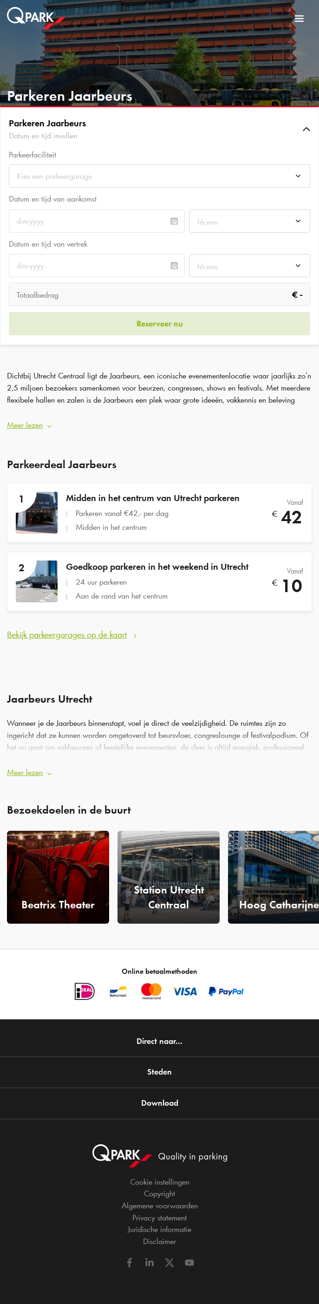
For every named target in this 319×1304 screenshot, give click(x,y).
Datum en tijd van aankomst (53, 199)
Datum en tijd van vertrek (48, 244)
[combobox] (159, 178)
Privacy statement (159, 1218)
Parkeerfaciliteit (32, 155)
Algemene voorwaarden (160, 1205)
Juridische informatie (159, 1229)
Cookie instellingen (159, 1182)
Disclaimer (159, 1241)
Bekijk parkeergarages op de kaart (67, 634)
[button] (159, 129)
